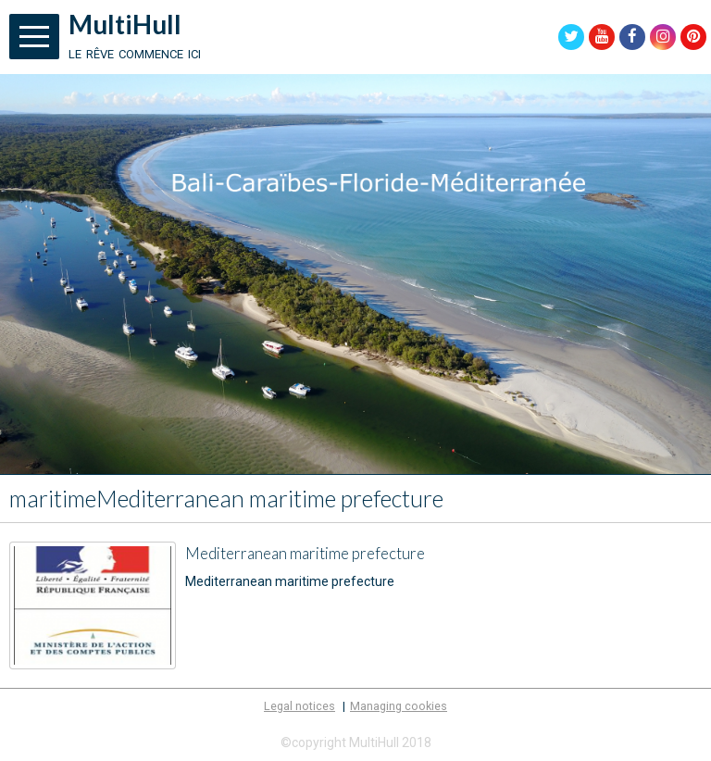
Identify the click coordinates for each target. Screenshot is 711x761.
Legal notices (299, 706)
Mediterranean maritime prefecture (305, 553)
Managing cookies (398, 706)
